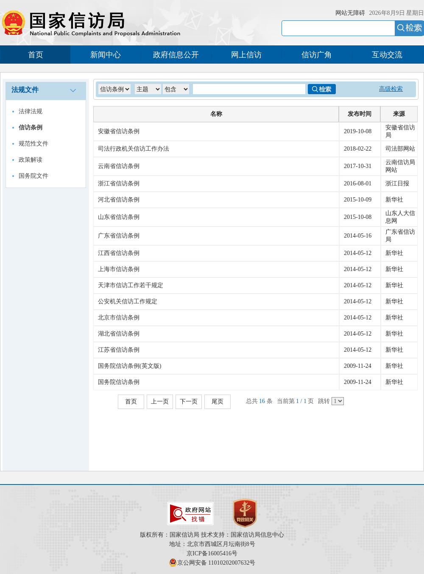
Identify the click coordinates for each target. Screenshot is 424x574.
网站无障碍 (350, 13)
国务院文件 (33, 176)
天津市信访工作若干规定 (130, 285)
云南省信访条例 (118, 166)
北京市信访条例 (118, 317)
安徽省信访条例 (118, 131)
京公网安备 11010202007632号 (216, 563)
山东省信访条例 (118, 217)
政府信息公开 (176, 54)
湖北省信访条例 (118, 333)
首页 (35, 54)
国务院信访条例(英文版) (129, 366)
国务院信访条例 (118, 382)
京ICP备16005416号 (212, 553)
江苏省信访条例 (118, 350)
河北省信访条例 (118, 199)
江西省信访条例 (118, 253)
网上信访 (246, 54)
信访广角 (316, 54)
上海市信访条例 (118, 269)
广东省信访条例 (118, 235)
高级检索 (391, 89)
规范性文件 (33, 143)
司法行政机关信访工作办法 (133, 149)
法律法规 (30, 111)
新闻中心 (105, 54)
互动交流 (387, 54)
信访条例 (30, 127)
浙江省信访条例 (118, 183)
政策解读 (30, 160)
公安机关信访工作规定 (127, 301)
